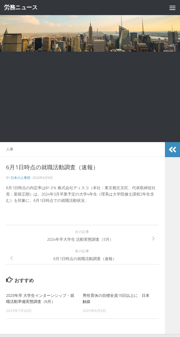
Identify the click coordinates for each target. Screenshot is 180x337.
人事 (9, 149)
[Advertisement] (90, 97)
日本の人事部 (20, 178)
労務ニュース (20, 7)
